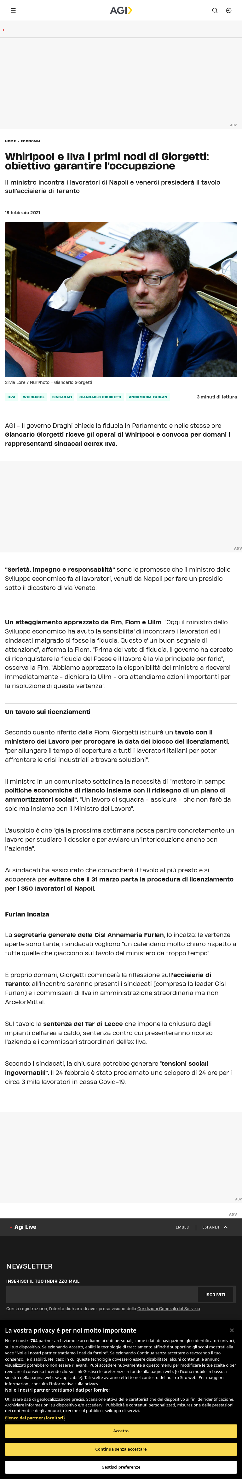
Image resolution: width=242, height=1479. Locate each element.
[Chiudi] (232, 1330)
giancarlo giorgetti (100, 397)
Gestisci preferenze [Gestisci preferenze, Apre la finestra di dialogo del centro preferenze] (121, 1467)
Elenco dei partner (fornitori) (35, 1418)
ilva (11, 397)
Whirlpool (34, 397)
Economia (31, 141)
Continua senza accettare (121, 1449)
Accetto (121, 1431)
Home (10, 141)
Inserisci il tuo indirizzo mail (43, 1281)
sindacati (62, 397)
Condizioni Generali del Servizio (168, 1308)
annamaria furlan (148, 397)
